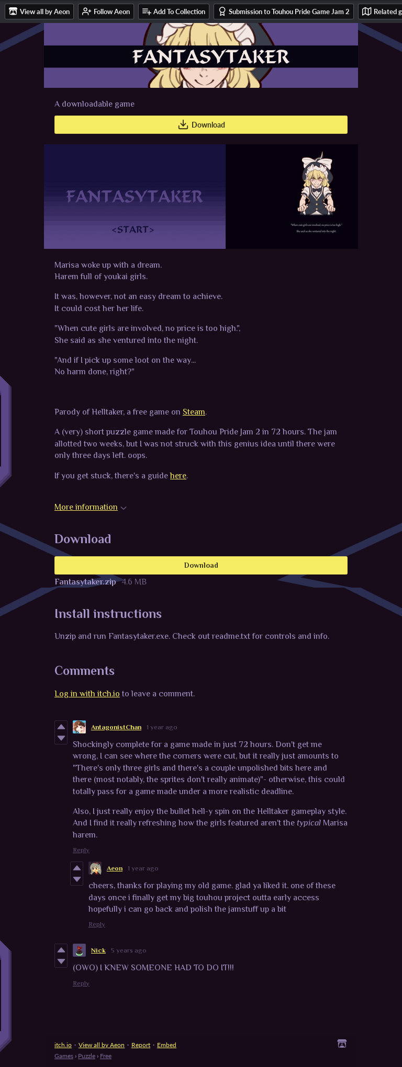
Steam (194, 412)
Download (201, 124)
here (178, 475)
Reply (81, 850)
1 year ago (162, 727)
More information (90, 507)
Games (63, 1056)
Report (140, 1045)
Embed (166, 1045)
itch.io (63, 1045)
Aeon (114, 868)
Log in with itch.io (87, 693)
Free (105, 1056)
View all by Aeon (102, 1045)
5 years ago (129, 950)
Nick (98, 950)
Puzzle (86, 1056)
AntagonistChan (116, 727)
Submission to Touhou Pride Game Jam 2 (284, 11)
